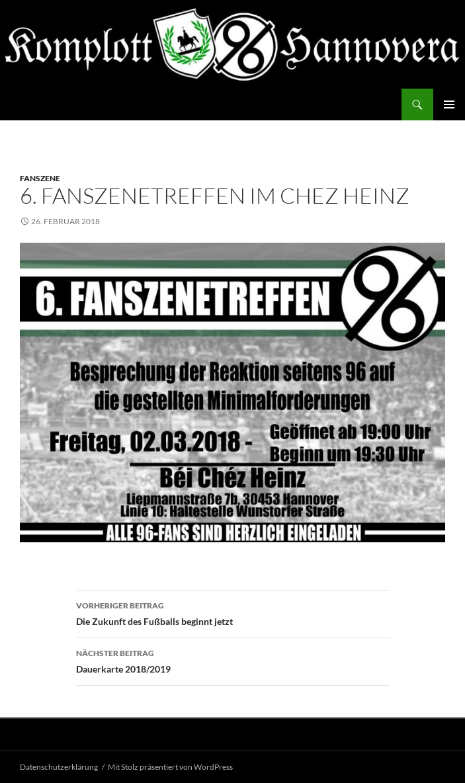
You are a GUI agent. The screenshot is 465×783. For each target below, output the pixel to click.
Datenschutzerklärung (59, 767)
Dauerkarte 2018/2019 (233, 660)
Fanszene (40, 178)
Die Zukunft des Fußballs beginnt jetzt (233, 612)
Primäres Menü (449, 104)
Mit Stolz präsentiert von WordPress (170, 767)
